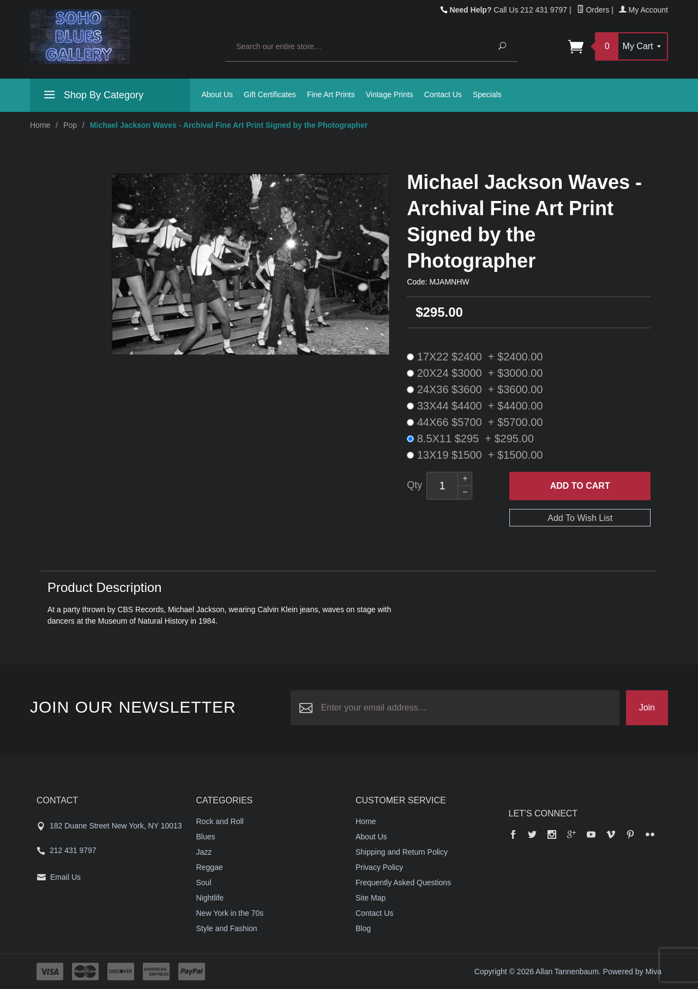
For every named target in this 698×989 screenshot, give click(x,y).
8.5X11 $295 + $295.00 (470, 439)
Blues (205, 836)
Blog (363, 928)
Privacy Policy (379, 867)
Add (580, 486)
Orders (593, 9)
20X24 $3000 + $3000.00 (475, 373)
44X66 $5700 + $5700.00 (475, 422)
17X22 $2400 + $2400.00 (475, 357)
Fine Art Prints (331, 94)
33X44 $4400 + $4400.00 (475, 406)
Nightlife (210, 897)
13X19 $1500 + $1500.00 (475, 455)
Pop (70, 125)
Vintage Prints (389, 94)
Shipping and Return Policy (402, 852)
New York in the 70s (230, 913)
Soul (204, 882)
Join (647, 707)
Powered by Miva (632, 971)
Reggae (209, 867)
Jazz (204, 852)
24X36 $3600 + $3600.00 (475, 389)
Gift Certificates (270, 94)
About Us (217, 94)
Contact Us (443, 94)
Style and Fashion (226, 928)
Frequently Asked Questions (403, 882)
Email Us (65, 877)
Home (40, 125)
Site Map (371, 897)
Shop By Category (92, 96)
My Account (643, 9)
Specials (487, 94)
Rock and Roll (220, 821)
